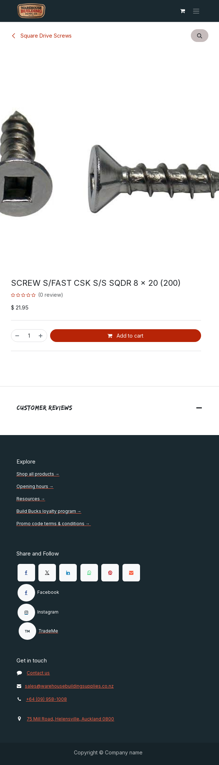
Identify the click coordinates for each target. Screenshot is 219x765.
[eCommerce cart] (182, 11)
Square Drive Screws (41, 35)
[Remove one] (17, 336)
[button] (199, 35)
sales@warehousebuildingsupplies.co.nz (65, 686)
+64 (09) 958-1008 (46, 699)
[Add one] (41, 336)
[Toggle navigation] (196, 11)
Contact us (38, 673)
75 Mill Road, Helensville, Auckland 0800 (70, 719)
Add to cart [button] (125, 335)
